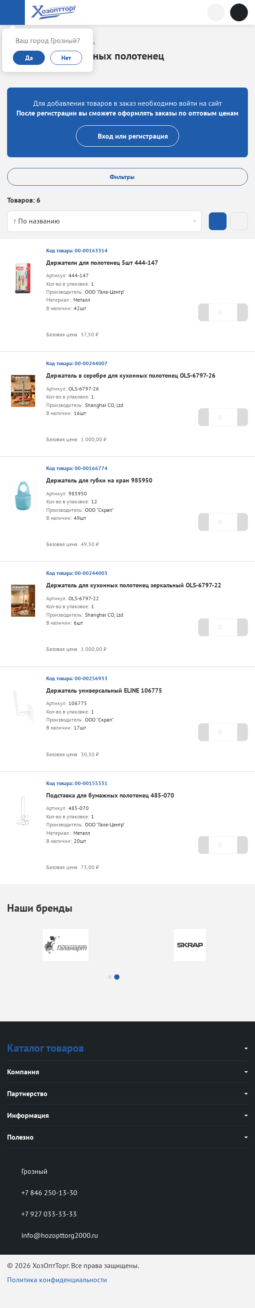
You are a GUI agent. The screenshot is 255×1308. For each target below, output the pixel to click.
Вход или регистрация (127, 136)
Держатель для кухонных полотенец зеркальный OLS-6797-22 (133, 585)
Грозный (27, 1171)
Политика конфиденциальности (57, 1279)
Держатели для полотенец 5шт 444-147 (102, 263)
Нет (66, 58)
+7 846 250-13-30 (42, 1192)
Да (29, 58)
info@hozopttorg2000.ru (52, 1235)
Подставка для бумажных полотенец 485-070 (110, 795)
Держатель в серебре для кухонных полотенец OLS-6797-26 (130, 375)
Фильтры (127, 177)
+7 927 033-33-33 (42, 1213)
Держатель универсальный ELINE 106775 (104, 690)
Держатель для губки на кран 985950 (99, 480)
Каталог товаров (45, 1048)
